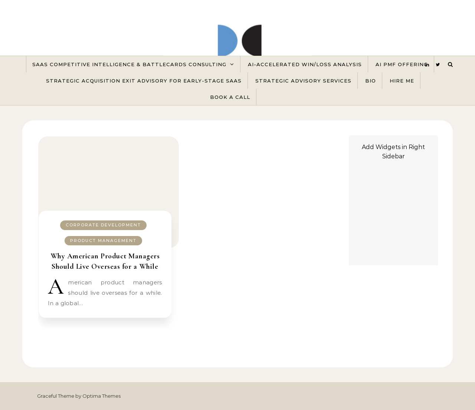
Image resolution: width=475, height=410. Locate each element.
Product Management (103, 240)
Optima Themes (101, 396)
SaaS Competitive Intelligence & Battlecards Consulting (129, 64)
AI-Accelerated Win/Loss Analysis (305, 64)
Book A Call (230, 97)
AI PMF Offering (402, 64)
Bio (370, 81)
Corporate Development (103, 224)
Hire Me (402, 81)
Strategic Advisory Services (303, 81)
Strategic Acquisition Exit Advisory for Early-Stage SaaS (144, 81)
